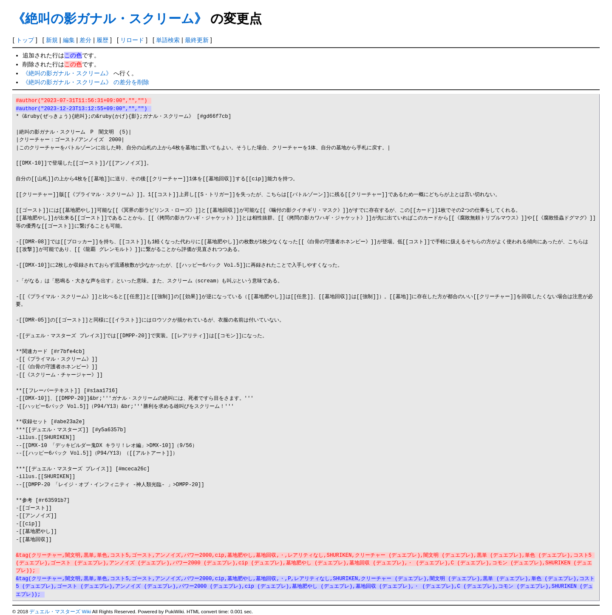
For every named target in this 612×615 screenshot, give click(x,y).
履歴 (102, 40)
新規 (52, 40)
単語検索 (168, 40)
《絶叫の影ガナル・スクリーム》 (109, 18)
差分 (85, 40)
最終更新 (197, 40)
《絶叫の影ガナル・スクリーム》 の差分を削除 (86, 82)
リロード (132, 40)
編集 (69, 40)
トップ (25, 40)
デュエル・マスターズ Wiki (60, 611)
